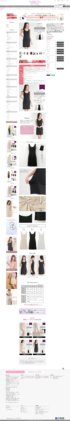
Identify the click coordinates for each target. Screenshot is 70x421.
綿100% (7, 26)
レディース (8, 76)
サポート (22, 405)
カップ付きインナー (9, 64)
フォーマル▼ (8, 86)
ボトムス (8, 117)
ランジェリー (8, 80)
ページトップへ (63, 368)
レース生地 (8, 110)
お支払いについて (23, 409)
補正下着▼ (7, 51)
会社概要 (37, 405)
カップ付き (8, 83)
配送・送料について (24, 408)
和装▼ (7, 79)
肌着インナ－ (8, 85)
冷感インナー (8, 39)
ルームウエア (8, 104)
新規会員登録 (8, 407)
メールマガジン (68, 0)
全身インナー (8, 36)
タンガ (8, 67)
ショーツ (8, 98)
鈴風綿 (7, 24)
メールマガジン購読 (9, 409)
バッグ (8, 119)
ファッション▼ (8, 111)
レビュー (25, 6)
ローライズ (8, 70)
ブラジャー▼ (8, 58)
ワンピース (8, 116)
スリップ (8, 45)
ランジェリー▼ (8, 42)
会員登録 (59, 0)
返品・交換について (24, 410)
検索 (64, 6)
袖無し (8, 33)
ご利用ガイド (63, 0)
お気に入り (14, 6)
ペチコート (8, 27)
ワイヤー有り (8, 61)
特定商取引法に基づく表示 (11, 418)
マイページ (20, 6)
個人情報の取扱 (18, 418)
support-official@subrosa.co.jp (57, 376)
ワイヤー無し (8, 60)
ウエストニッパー (9, 54)
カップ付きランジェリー (10, 63)
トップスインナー (9, 89)
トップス (8, 114)
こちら (31, 377)
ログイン (55, 0)
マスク (8, 107)
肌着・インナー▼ (8, 32)
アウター (8, 113)
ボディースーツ (9, 57)
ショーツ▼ (7, 66)
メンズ (8, 73)
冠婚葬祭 (8, 95)
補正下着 (8, 82)
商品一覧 (7, 6)
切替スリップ (8, 48)
